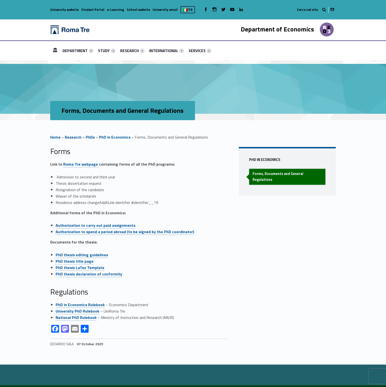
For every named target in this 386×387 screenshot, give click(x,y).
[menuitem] (55, 50)
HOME (55, 50)
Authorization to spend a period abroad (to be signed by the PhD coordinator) (125, 232)
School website (138, 9)
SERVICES (200, 51)
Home (55, 137)
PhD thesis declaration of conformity (89, 274)
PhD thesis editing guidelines (82, 255)
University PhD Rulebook (77, 311)
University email (165, 9)
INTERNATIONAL (166, 51)
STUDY (106, 51)
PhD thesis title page (75, 261)
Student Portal (92, 9)
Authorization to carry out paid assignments (95, 225)
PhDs (90, 137)
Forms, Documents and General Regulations (278, 176)
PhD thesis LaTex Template (80, 268)
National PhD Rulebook (76, 317)
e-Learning (115, 9)
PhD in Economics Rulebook (80, 305)
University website (64, 9)
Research (73, 137)
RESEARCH (132, 51)
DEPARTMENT (78, 51)
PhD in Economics (114, 137)
